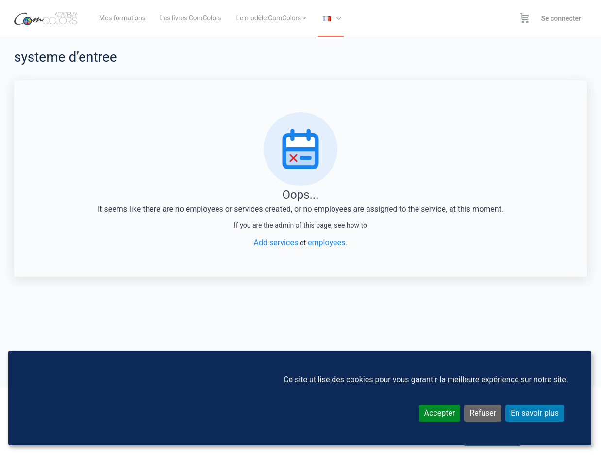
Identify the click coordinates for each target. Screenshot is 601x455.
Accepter (439, 413)
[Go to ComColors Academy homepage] (45, 17)
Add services (277, 242)
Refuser (482, 413)
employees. (327, 242)
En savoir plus (535, 413)
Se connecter (561, 18)
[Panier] (524, 18)
